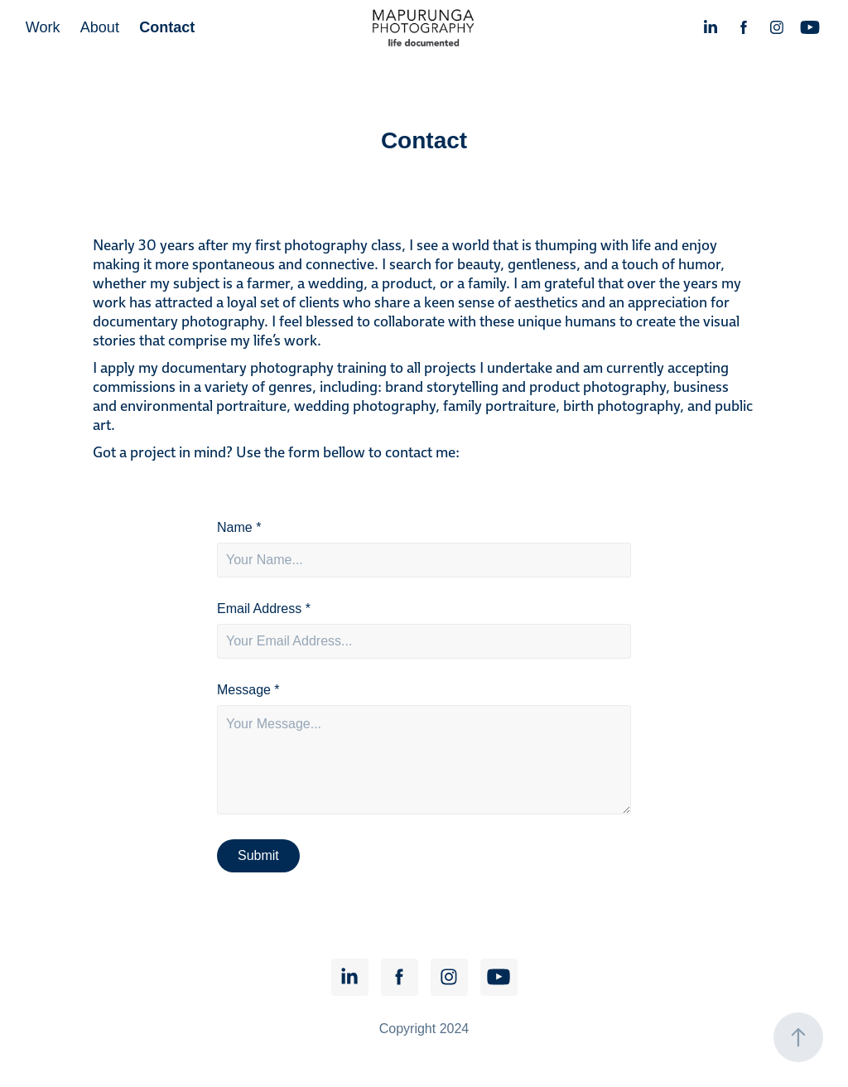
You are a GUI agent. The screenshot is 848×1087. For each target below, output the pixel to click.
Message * (248, 690)
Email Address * (264, 609)
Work (43, 27)
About (99, 27)
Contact (167, 27)
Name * (239, 527)
